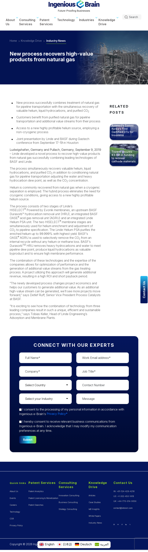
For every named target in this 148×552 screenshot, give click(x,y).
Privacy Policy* (57, 413)
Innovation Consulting (69, 494)
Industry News (57, 40)
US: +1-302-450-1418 (123, 495)
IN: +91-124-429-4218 (124, 490)
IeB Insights (94, 508)
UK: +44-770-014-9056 (124, 500)
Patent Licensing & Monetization (43, 497)
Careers (13, 504)
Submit (28, 438)
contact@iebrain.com (123, 507)
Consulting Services (27, 21)
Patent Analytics (35, 490)
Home (13, 40)
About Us (10, 21)
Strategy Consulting (68, 508)
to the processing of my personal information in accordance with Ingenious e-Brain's (71, 411)
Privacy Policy (16, 524)
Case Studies (95, 501)
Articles (92, 494)
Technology (66, 19)
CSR (12, 518)
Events (13, 497)
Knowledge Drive (106, 21)
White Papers (95, 515)
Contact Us (122, 482)
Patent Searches (35, 504)
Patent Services (46, 21)
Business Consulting (68, 501)
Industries (86, 19)
